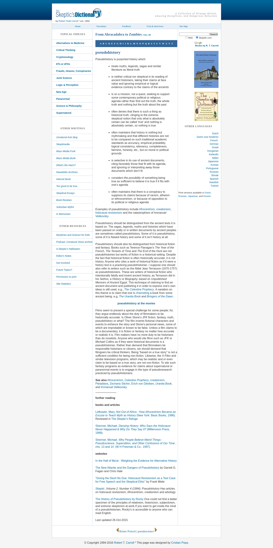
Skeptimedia (63, 144)
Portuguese (212, 168)
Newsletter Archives (67, 172)
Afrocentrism (115, 380)
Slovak (215, 175)
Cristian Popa (179, 542)
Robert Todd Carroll (68, 21)
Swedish (214, 182)
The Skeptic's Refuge (124, 418)
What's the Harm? (66, 165)
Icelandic (214, 154)
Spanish (214, 178)
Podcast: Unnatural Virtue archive (74, 242)
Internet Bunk (63, 179)
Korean (215, 164)
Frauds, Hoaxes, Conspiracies (73, 71)
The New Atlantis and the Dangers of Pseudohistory (127, 467)
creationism (163, 209)
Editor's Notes (63, 255)
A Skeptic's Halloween (68, 248)
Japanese (213, 161)
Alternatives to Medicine (70, 43)
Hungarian (213, 150)
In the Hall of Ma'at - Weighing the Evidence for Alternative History (136, 460)
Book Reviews (64, 200)
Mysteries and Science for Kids (73, 235)
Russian (214, 171)
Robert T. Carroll (124, 542)
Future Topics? (64, 269)
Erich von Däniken (142, 383)
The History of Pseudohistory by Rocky (119, 499)
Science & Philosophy (69, 105)
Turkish (215, 185)
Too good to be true (66, 186)
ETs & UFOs (63, 64)
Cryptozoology (64, 57)
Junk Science (64, 78)
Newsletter (101, 26)
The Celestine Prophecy (139, 289)
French (214, 140)
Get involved (63, 262)
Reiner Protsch (126, 531)
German (214, 143)
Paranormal (63, 98)
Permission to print (66, 276)
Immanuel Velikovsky (114, 387)
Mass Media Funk (65, 151)
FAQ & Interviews (155, 26)
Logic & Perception (67, 85)
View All (147, 35)
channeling (143, 292)
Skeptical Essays (65, 193)
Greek (215, 147)
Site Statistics (63, 283)
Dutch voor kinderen (208, 137)
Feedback (126, 26)
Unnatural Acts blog (66, 137)
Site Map (183, 26)
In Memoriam (63, 214)
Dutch (215, 133)
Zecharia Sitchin (120, 383)
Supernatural (63, 112)
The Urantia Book (130, 296)
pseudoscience (147, 531)
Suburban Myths (65, 207)
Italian (215, 157)
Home (78, 26)
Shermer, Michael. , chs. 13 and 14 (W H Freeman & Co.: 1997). (135, 443)
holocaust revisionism (108, 212)
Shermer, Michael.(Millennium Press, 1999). (132, 429)
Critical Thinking (65, 50)
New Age (61, 92)
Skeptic (100, 488)
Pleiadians (101, 383)
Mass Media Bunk (66, 158)
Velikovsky (101, 216)
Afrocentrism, (147, 209)
